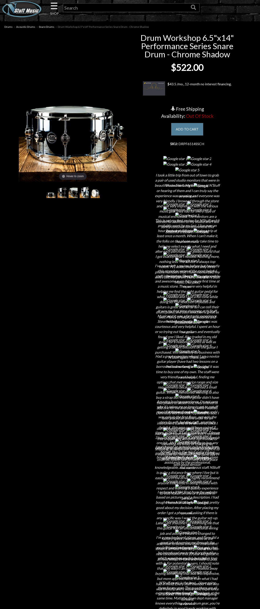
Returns (130, 567)
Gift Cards (130, 583)
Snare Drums (46, 27)
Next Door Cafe (58, 575)
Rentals (58, 591)
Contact (58, 560)
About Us (58, 552)
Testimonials (130, 591)
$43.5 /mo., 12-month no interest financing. (187, 89)
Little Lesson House (58, 583)
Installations (58, 599)
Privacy (130, 575)
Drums (8, 27)
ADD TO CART (187, 129)
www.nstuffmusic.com (205, 583)
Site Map (130, 599)
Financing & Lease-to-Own (130, 552)
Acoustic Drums (25, 27)
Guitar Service (58, 606)
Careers (58, 567)
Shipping (130, 560)
